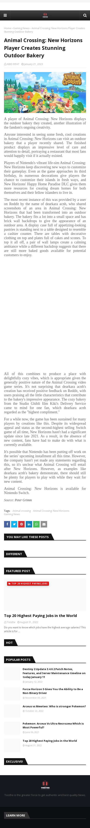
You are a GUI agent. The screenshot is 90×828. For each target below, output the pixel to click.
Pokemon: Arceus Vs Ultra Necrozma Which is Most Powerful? (53, 725)
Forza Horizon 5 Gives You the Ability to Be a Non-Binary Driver (53, 691)
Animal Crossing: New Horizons (51, 511)
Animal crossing (22, 511)
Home (7, 28)
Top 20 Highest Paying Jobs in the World (40, 615)
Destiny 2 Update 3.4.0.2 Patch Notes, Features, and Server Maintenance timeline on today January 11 (54, 673)
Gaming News (21, 28)
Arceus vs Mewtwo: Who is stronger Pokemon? (54, 706)
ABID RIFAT (13, 64)
